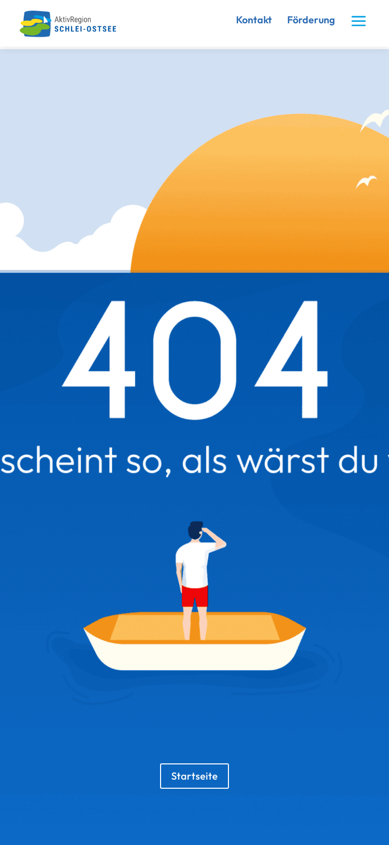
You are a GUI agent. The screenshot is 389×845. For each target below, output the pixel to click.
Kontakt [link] (254, 19)
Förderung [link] (311, 19)
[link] (71, 35)
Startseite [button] (194, 775)
